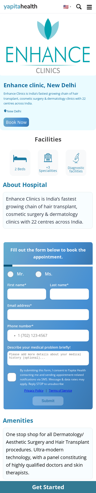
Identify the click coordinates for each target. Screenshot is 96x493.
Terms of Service (60, 390)
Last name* (59, 285)
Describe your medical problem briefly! (39, 347)
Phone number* (20, 326)
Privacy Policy (33, 390)
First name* (16, 285)
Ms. (43, 274)
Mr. (15, 274)
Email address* (19, 305)
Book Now (16, 122)
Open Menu (89, 7)
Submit (48, 401)
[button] (67, 6)
